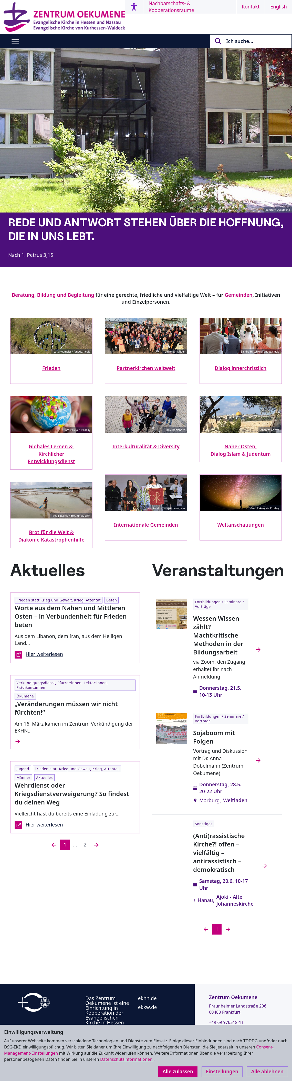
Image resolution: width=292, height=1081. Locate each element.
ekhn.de (147, 998)
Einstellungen (222, 1071)
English (278, 6)
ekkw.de (147, 1007)
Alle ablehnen (267, 1071)
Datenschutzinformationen (126, 1059)
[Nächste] (96, 845)
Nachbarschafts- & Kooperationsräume (171, 7)
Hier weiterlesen (39, 655)
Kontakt (251, 6)
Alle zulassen (178, 1071)
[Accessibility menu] (134, 7)
